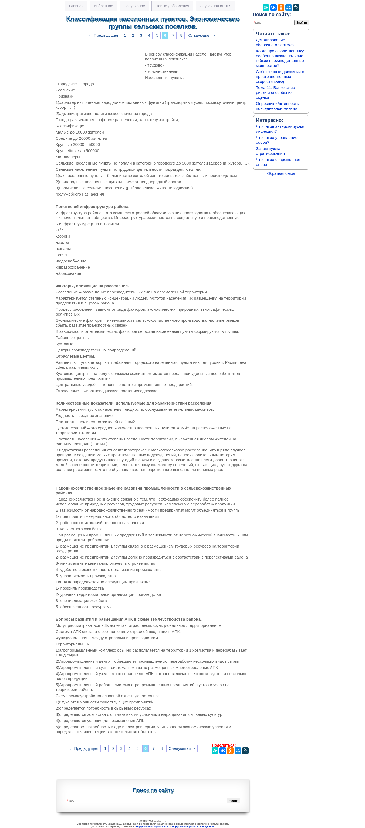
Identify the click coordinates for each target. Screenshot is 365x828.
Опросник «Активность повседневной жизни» (277, 106)
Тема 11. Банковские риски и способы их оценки (275, 92)
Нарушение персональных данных (193, 826)
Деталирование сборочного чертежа (275, 42)
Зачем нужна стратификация (270, 151)
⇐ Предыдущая (103, 35)
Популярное (134, 6)
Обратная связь (281, 173)
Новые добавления (172, 6)
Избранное (103, 6)
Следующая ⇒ (201, 35)
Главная (76, 6)
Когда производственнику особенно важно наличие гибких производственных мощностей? (280, 58)
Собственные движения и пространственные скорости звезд (280, 76)
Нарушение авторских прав (152, 826)
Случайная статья (215, 6)
